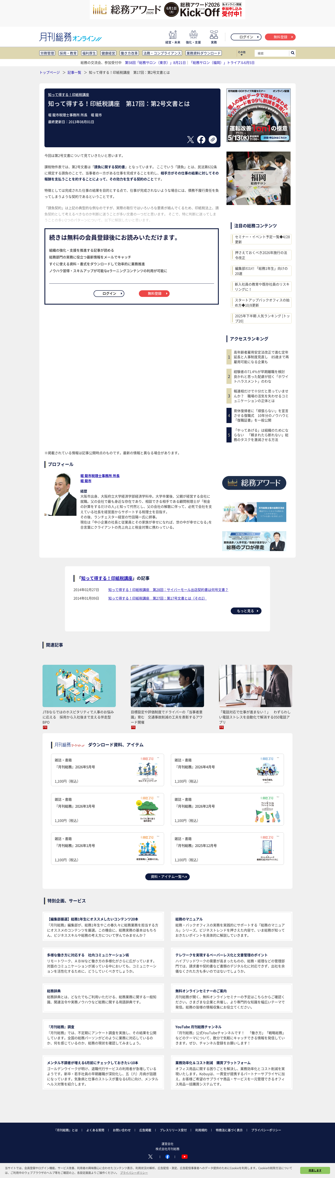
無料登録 (284, 36)
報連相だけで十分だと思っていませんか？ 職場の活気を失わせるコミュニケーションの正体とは (261, 395)
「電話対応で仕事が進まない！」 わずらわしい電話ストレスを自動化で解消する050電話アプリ (255, 717)
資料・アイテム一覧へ (169, 876)
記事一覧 (75, 72)
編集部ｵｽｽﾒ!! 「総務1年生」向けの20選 (261, 271)
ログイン (249, 36)
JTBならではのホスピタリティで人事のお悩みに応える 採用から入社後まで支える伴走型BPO (78, 717)
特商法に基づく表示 (229, 1130)
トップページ (49, 72)
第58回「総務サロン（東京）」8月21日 (155, 62)
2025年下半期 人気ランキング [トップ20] (262, 318)
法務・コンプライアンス (162, 53)
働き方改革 (129, 53)
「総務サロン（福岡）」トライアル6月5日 (222, 62)
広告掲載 (145, 1130)
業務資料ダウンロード (204, 53)
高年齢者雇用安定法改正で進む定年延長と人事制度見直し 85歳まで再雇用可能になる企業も (261, 356)
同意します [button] (315, 1170)
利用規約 (201, 1130)
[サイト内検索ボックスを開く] (293, 53)
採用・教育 (68, 53)
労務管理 (47, 53)
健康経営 (108, 53)
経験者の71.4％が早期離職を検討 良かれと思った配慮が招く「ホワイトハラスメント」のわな (261, 376)
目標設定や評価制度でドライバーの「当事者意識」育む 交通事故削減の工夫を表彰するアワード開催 (167, 717)
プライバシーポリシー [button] (134, 1173)
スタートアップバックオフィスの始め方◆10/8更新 (262, 302)
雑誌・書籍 (107, 770)
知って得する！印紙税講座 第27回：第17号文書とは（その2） (157, 598)
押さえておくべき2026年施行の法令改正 (261, 255)
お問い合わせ (122, 1130)
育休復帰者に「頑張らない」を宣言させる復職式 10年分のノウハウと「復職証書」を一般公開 (261, 415)
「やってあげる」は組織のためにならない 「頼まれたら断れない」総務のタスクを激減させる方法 (261, 435)
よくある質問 (95, 1130)
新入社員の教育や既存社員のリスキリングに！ (262, 286)
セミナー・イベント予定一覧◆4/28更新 (262, 239)
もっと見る (248, 610)
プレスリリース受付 (173, 1130)
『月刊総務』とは (66, 1130)
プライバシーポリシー (266, 1130)
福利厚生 (89, 53)
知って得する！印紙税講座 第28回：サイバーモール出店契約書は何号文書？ (168, 589)
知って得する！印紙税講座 (68, 94)
